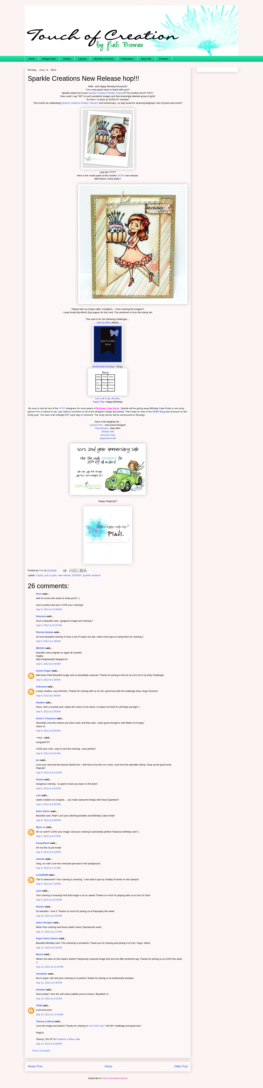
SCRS (121, 175)
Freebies (163, 58)
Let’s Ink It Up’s (96, 1025)
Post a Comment (41, 1050)
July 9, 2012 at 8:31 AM (48, 753)
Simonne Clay (107, 435)
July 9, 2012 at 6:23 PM (48, 852)
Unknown (41, 686)
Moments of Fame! (104, 58)
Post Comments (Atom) (115, 1078)
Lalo (38, 795)
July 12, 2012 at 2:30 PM (49, 982)
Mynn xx (40, 827)
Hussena (41, 616)
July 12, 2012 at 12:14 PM (49, 966)
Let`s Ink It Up (102, 398)
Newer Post (35, 1066)
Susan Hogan (43, 670)
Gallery (67, 58)
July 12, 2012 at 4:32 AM (49, 947)
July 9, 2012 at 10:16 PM (49, 899)
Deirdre (40, 906)
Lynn (39, 890)
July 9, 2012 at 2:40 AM (48, 695)
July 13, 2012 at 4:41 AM (49, 998)
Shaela (40, 779)
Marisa (39, 954)
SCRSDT (76, 575)
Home (32, 58)
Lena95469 (42, 874)
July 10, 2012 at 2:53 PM (49, 915)
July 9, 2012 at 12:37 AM (49, 625)
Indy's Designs (44, 922)
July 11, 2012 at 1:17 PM (49, 931)
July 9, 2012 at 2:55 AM (48, 711)
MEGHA (40, 648)
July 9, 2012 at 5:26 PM (48, 804)
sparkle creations (92, 575)
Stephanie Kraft (108, 438)
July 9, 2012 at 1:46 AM (48, 641)
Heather (40, 702)
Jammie (40, 859)
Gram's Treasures (46, 718)
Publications (127, 58)
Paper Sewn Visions (47, 938)
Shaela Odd (108, 431)
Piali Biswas (101, 428)
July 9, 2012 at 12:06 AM (49, 609)
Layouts (82, 58)
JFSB (39, 1005)
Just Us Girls (103, 322)
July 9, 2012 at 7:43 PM (48, 883)
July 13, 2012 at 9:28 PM (49, 1043)
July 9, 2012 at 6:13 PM (48, 836)
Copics (39, 575)
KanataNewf (42, 843)
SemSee (40, 989)
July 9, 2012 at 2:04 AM (48, 663)
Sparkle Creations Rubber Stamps (79, 103)
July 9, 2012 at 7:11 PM (48, 868)
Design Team (49, 58)
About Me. (146, 58)
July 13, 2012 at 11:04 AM (49, 1014)
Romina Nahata (44, 632)
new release (64, 575)
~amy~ (39, 737)
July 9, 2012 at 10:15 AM (49, 772)
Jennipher (41, 973)
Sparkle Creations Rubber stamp (105, 93)
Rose (39, 593)
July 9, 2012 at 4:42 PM (48, 788)
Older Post (181, 1066)
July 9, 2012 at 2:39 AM (48, 679)
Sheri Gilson (43, 811)
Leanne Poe (96, 425)
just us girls (51, 575)
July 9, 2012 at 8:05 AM (48, 730)
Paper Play (98, 401)
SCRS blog (158, 411)
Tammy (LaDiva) (45, 1021)
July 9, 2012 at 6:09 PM (48, 820)
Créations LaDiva (65, 1039)
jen (37, 760)
